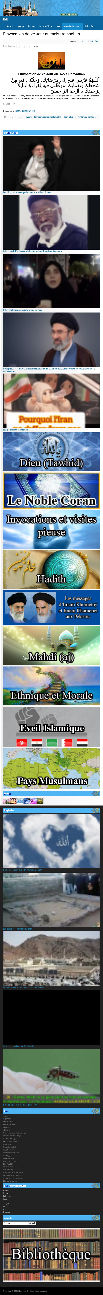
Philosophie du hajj (10, 1141)
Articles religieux (9, 1124)
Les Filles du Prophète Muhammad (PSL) (17, 928)
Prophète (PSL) (45, 26)
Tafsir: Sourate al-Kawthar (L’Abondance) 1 (18, 1046)
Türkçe (5, 1193)
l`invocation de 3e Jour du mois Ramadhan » (80, 116)
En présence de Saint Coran (13, 1175)
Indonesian (7, 1196)
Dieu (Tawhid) (8, 1164)
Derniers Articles (11, 132)
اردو (4, 1208)
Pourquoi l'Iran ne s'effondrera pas (15, 429)
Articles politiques (9, 1122)
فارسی (6, 1203)
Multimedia (90, 26)
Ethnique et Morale (10, 1181)
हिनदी (5, 1199)
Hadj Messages (8, 1170)
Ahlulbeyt (6, 1130)
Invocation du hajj (9, 1147)
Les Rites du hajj (9, 1139)
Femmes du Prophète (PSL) (13, 1136)
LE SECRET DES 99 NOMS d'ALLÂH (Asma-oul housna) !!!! (23, 869)
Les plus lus (9, 810)
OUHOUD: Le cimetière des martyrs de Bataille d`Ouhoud (23, 987)
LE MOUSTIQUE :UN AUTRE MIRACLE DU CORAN (20, 1105)
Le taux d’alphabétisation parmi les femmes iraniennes (22, 309)
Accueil (9, 26)
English (6, 1190)
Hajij (5, 19)
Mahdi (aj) (6, 1156)
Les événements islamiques (25, 110)
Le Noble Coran (8, 1167)
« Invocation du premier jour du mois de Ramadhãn (42, 116)
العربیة (5, 1206)
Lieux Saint (7, 1144)
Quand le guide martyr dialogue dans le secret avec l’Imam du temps (27, 192)
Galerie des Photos (10, 1161)
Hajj (58, 26)
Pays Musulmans (9, 1150)
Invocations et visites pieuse (13, 1173)
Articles (31, 26)
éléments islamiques (72, 26)
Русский (6, 1211)
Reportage (20, 26)
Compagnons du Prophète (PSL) (15, 1133)
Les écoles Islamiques (11, 1153)
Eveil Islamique (8, 1158)
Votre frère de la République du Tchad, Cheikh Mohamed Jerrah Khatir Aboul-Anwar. (32, 251)
